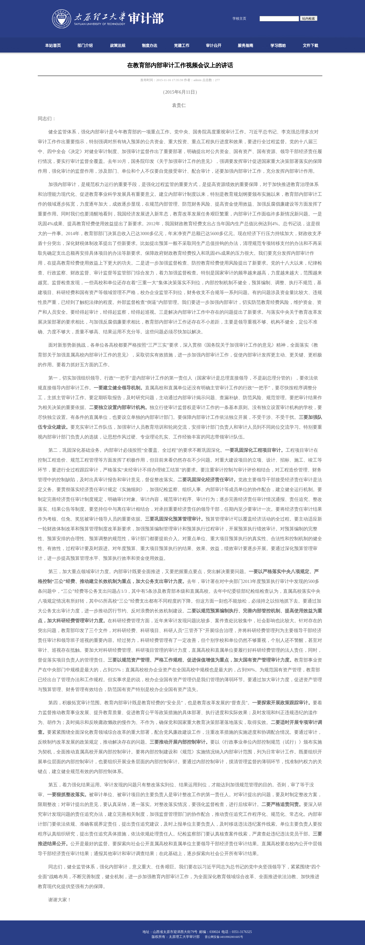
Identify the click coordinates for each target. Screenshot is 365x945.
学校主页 (239, 18)
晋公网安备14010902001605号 (224, 937)
